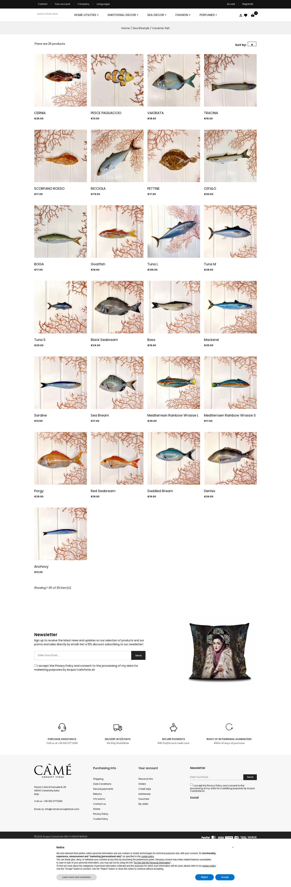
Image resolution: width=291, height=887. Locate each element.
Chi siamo (99, 836)
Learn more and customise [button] (76, 877)
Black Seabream (104, 377)
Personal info (145, 816)
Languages (103, 4)
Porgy (39, 528)
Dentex (209, 528)
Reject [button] (204, 877)
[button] (233, 847)
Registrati (247, 4)
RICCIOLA (98, 226)
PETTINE (153, 226)
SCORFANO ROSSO (49, 226)
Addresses (144, 831)
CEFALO (210, 226)
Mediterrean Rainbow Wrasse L (172, 453)
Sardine (40, 453)
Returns (97, 831)
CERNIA (40, 150)
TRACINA (211, 150)
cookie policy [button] (147, 856)
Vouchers (143, 836)
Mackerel (211, 377)
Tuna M (210, 301)
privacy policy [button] (208, 866)
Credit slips (144, 826)
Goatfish (98, 301)
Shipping (98, 816)
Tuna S (39, 377)
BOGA (39, 301)
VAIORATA (155, 150)
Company (83, 4)
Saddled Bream (160, 528)
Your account (62, 4)
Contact (42, 4)
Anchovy (41, 604)
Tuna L (152, 301)
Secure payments (103, 826)
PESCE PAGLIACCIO (106, 150)
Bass (151, 377)
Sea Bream (100, 453)
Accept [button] (225, 877)
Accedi (231, 4)
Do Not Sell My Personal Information (152, 862)
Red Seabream (103, 528)
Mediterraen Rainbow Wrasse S (230, 453)
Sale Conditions (102, 821)
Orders (142, 821)
